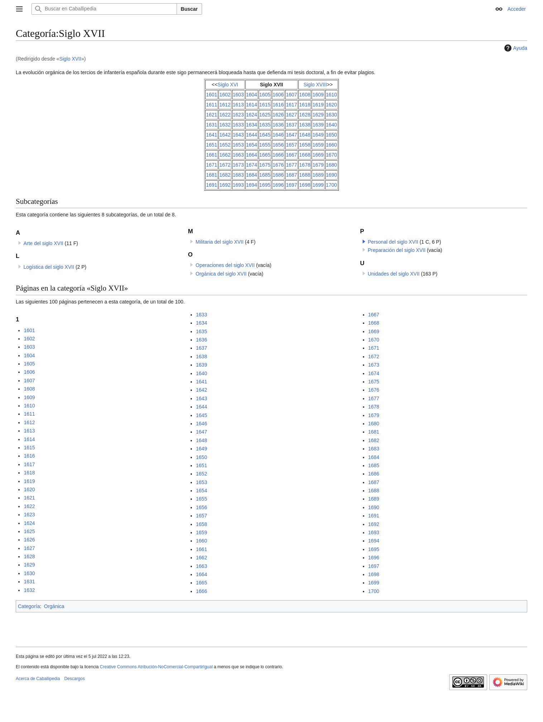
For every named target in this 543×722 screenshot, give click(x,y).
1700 (331, 185)
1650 (331, 135)
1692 (224, 185)
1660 (331, 145)
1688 (304, 175)
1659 (317, 145)
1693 (238, 185)
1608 (304, 94)
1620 (331, 104)
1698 (304, 185)
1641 (211, 135)
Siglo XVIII (315, 84)
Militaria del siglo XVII (220, 242)
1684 (251, 175)
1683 (238, 175)
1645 (264, 135)
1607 (291, 94)
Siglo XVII (70, 59)
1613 (238, 104)
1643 (238, 135)
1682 (224, 175)
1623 (238, 115)
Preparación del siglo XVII (397, 250)
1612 (224, 104)
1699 (317, 185)
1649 (317, 135)
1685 (264, 175)
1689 (317, 175)
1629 (317, 115)
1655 (264, 145)
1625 (264, 115)
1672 (224, 165)
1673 (238, 165)
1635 (264, 125)
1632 (224, 125)
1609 (317, 94)
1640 (331, 125)
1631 (211, 125)
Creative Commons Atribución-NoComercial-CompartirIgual (156, 666)
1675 (264, 165)
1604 (251, 94)
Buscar (189, 9)
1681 (211, 175)
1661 (211, 155)
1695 (264, 185)
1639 (317, 125)
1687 (291, 175)
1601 (211, 94)
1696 (278, 185)
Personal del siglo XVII (393, 242)
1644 (251, 135)
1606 (278, 94)
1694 (251, 185)
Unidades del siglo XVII (394, 274)
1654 (251, 145)
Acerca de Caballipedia (38, 678)
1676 (278, 165)
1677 (291, 165)
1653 (238, 145)
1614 (251, 104)
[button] (363, 241)
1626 (278, 115)
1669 (317, 155)
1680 (331, 165)
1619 (317, 104)
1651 (211, 145)
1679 (317, 165)
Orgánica (54, 606)
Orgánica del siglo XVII (221, 274)
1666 (278, 155)
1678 (304, 165)
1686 (278, 175)
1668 (304, 155)
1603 (238, 94)
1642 (224, 135)
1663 (238, 155)
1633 (238, 125)
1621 (211, 115)
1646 (278, 135)
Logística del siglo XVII (48, 267)
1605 (264, 94)
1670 (331, 155)
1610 (331, 94)
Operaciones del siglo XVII (225, 265)
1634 (251, 125)
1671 (211, 165)
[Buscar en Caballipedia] (104, 9)
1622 (224, 115)
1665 (264, 155)
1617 (291, 104)
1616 (278, 104)
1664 (251, 155)
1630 (331, 115)
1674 (251, 165)
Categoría (29, 606)
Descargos (74, 678)
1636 (278, 125)
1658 (304, 145)
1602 (224, 94)
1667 (291, 155)
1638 (304, 125)
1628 (304, 115)
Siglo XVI (227, 84)
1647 (291, 135)
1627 (291, 115)
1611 (211, 104)
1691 (211, 185)
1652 (224, 145)
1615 (264, 104)
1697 (291, 185)
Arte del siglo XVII (43, 243)
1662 (224, 155)
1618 (304, 104)
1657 (291, 145)
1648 (304, 135)
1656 (278, 145)
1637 (291, 125)
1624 (251, 115)
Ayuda (515, 48)
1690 (331, 175)
